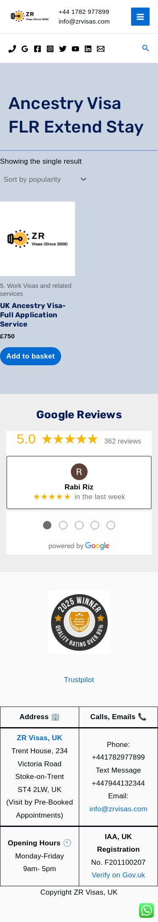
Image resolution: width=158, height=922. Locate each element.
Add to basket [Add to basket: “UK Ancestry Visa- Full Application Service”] (30, 356)
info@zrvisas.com (118, 809)
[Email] (100, 49)
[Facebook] (37, 49)
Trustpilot (79, 680)
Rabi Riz (79, 487)
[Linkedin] (88, 49)
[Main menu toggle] (140, 17)
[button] (146, 48)
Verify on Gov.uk (118, 875)
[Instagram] (50, 49)
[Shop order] (44, 179)
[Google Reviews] (25, 49)
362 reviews (123, 441)
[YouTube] (75, 49)
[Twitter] (63, 49)
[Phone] (12, 49)
